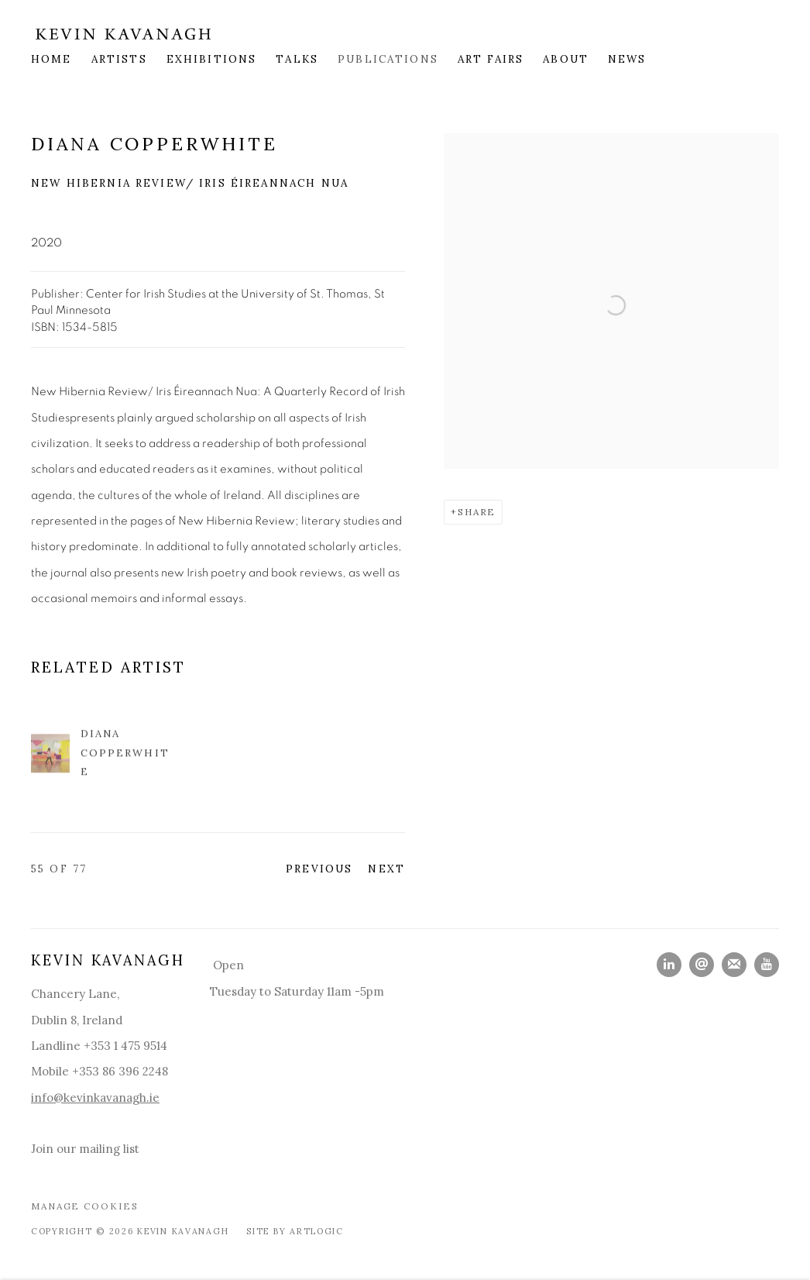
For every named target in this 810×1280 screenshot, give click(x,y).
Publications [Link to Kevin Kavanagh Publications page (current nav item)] (388, 59)
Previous (319, 869)
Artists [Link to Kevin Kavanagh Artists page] (119, 59)
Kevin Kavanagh (124, 34)
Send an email (701, 964)
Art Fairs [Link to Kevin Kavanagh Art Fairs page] (490, 59)
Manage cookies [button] (85, 1206)
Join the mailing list (734, 964)
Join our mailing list (85, 1148)
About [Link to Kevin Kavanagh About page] (566, 59)
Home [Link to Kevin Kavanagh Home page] (51, 59)
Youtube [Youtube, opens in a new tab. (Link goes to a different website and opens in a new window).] (766, 964)
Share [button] (477, 512)
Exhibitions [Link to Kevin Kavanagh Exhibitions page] (211, 59)
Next (386, 869)
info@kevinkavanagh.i (92, 1097)
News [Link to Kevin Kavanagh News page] (627, 59)
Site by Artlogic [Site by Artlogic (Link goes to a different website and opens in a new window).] (295, 1231)
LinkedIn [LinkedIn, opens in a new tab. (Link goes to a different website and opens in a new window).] (669, 964)
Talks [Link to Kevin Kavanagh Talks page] (297, 59)
